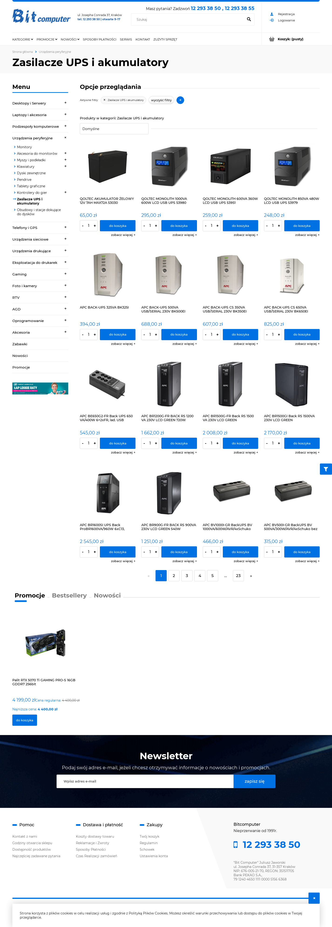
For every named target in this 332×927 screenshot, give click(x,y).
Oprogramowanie (28, 321)
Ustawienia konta (154, 856)
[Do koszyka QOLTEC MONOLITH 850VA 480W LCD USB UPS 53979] (302, 225)
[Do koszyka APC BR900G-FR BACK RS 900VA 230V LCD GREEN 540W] (179, 552)
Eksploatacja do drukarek (34, 262)
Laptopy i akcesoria (29, 115)
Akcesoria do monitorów (37, 153)
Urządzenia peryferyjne (32, 138)
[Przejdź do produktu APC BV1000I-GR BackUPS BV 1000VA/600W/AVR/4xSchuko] (230, 493)
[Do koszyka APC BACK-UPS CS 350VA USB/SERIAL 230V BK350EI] (240, 334)
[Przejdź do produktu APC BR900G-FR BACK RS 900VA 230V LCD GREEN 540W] (169, 493)
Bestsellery (69, 595)
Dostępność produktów (31, 849)
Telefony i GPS (24, 227)
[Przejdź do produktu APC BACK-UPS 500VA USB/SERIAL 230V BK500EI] (169, 275)
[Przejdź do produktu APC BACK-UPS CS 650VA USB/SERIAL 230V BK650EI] (292, 275)
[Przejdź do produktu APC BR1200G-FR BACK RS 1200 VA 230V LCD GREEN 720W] (169, 384)
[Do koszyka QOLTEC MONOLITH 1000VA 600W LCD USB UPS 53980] (179, 225)
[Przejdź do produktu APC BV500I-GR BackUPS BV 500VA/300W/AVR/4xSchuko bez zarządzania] (292, 493)
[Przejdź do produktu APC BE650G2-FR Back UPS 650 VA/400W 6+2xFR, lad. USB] (108, 384)
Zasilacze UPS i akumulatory (29, 201)
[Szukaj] (249, 19)
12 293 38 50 (270, 844)
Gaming (19, 274)
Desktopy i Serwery (29, 103)
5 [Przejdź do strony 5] (212, 575)
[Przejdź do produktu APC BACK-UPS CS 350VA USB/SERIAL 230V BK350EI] (230, 275)
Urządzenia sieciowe (30, 239)
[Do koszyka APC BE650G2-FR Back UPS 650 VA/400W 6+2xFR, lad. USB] (118, 443)
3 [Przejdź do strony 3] (187, 575)
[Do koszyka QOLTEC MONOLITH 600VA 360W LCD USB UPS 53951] (240, 225)
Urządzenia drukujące (31, 251)
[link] (40, 388)
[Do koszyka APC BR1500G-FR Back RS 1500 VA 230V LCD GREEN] (240, 443)
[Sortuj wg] (114, 128)
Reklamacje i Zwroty (92, 843)
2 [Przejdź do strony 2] (174, 575)
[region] (40, 388)
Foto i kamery (24, 286)
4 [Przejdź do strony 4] (200, 575)
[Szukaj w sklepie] (188, 19)
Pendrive (24, 180)
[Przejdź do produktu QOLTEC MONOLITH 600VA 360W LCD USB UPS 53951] (230, 167)
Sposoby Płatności (91, 849)
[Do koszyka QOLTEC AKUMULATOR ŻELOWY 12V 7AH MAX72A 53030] (118, 225)
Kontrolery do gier (32, 193)
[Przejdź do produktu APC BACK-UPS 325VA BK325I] (108, 275)
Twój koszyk (149, 836)
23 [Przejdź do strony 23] (238, 575)
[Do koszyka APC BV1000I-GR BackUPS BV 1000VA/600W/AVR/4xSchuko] (240, 552)
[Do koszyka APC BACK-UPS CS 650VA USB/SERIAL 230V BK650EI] (302, 334)
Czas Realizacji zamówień (96, 856)
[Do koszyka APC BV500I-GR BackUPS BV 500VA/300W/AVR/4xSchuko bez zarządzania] (302, 552)
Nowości (20, 355)
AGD (16, 309)
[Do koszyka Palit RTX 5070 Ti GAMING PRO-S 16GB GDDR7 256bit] (24, 720)
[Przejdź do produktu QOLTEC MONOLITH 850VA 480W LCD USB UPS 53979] (292, 167)
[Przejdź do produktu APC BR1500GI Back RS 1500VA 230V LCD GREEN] (292, 384)
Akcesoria (21, 332)
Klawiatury (25, 167)
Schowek (147, 849)
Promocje (21, 367)
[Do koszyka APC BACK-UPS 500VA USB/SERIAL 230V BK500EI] (179, 334)
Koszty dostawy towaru (95, 836)
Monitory (24, 147)
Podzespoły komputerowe (35, 126)
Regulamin (149, 843)
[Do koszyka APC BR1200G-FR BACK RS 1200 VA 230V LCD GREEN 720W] (179, 443)
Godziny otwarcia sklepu (32, 843)
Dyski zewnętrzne (31, 173)
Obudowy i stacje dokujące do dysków (39, 212)
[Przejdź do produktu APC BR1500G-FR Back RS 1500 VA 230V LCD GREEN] (230, 384)
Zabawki (19, 344)
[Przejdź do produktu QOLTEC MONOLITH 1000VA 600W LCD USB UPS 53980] (169, 167)
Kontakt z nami (24, 836)
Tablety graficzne (31, 186)
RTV (16, 297)
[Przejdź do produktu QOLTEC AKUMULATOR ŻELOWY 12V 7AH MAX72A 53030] (108, 167)
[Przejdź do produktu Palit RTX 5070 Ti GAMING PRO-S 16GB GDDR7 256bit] (46, 647)
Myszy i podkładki (31, 160)
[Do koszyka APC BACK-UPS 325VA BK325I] (118, 334)
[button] (123, 234)
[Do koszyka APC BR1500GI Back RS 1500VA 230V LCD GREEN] (302, 443)
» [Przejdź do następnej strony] (251, 575)
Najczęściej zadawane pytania (36, 856)
